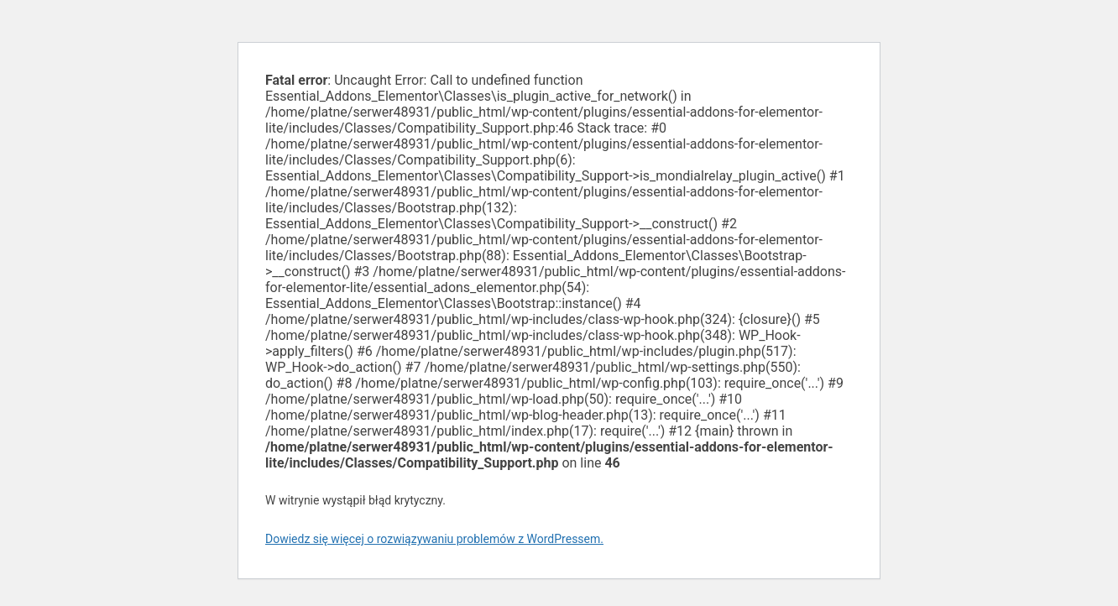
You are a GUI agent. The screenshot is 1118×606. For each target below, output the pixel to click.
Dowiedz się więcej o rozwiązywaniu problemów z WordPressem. (434, 539)
